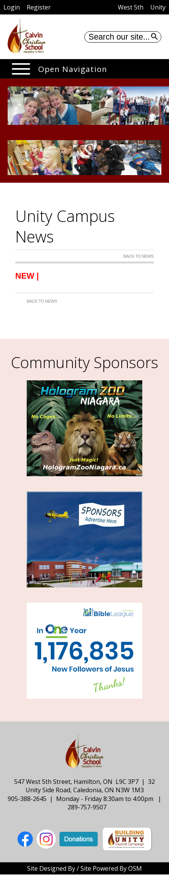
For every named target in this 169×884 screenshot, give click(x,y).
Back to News (138, 256)
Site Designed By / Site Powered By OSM (84, 868)
